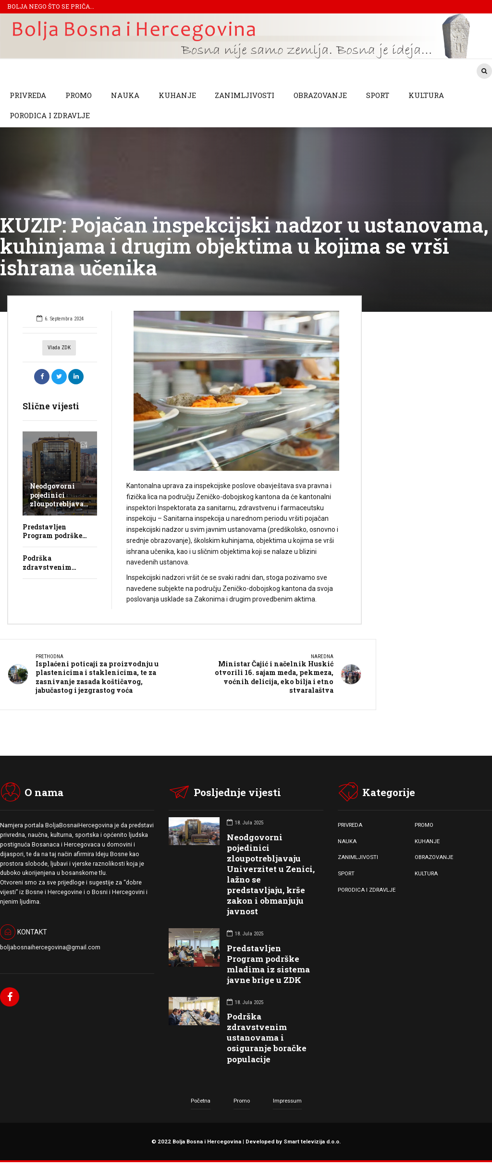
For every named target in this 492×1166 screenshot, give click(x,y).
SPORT (377, 95)
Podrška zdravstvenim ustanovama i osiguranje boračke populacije (267, 1037)
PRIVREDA (28, 95)
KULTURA (426, 95)
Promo (242, 1100)
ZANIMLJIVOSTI (244, 95)
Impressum (287, 1100)
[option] (236, 391)
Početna (200, 1100)
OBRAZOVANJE (320, 95)
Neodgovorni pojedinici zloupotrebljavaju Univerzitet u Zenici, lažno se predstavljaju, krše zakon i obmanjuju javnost (271, 874)
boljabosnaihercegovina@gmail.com (50, 947)
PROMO (78, 95)
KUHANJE (177, 95)
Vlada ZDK (59, 347)
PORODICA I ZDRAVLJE (50, 115)
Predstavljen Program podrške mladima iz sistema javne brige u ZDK (268, 963)
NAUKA (125, 95)
